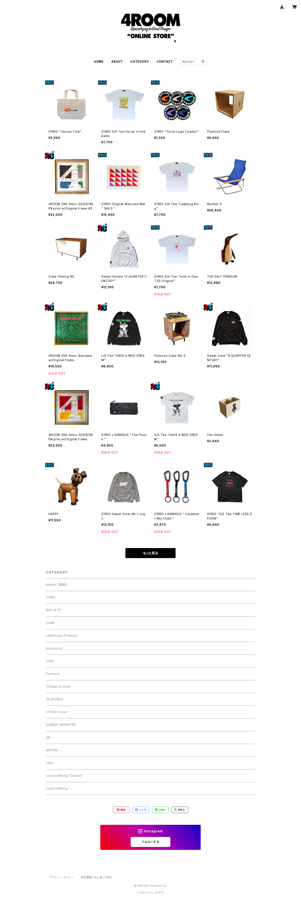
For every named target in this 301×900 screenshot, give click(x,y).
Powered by (150, 892)
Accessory (54, 648)
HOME (99, 61)
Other (50, 661)
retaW (50, 623)
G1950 (50, 597)
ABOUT (117, 61)
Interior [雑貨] (56, 584)
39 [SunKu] (54, 699)
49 (48, 737)
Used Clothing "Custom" (64, 775)
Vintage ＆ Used (58, 686)
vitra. (50, 763)
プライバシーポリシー (61, 877)
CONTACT (165, 61)
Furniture (53, 673)
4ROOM (52, 750)
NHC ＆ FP (53, 610)
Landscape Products (61, 635)
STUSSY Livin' (57, 712)
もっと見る (150, 553)
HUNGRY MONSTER (61, 724)
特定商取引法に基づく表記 (96, 877)
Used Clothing (57, 788)
